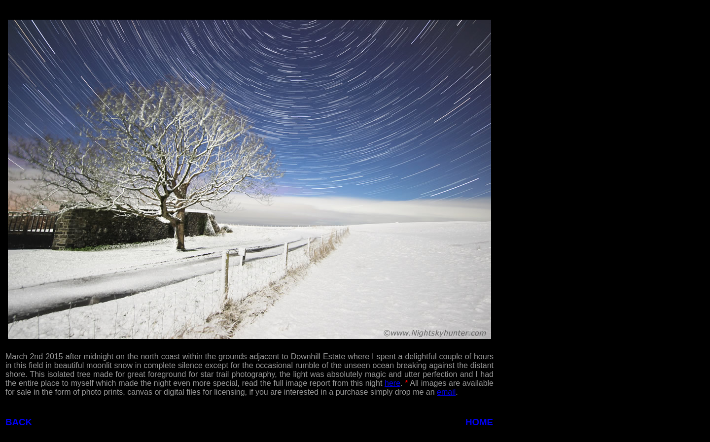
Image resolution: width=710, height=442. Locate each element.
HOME (479, 422)
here (392, 383)
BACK (18, 422)
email (446, 392)
